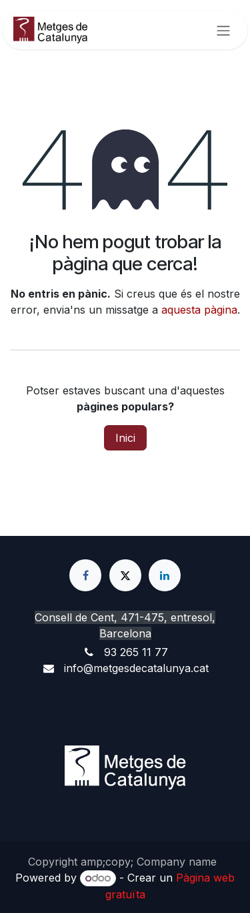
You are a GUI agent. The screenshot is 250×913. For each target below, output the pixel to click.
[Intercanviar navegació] (223, 30)
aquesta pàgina (199, 309)
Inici (125, 437)
